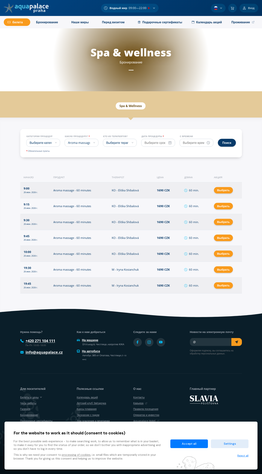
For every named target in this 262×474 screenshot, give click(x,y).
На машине (87, 340)
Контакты (139, 397)
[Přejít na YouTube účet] (161, 342)
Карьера (140, 403)
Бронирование (177, 91)
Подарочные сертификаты (36, 421)
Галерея (25, 409)
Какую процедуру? (77, 136)
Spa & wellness (85, 91)
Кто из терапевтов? (115, 136)
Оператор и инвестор (146, 415)
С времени (186, 136)
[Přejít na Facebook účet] (137, 342)
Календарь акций (118, 91)
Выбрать (223, 190)
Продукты (148, 91)
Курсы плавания (87, 409)
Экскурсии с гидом (88, 415)
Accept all (189, 444)
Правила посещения (145, 409)
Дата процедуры (153, 136)
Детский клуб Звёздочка (91, 403)
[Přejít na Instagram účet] (149, 342)
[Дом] (26, 8)
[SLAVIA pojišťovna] (204, 400)
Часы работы (28, 403)
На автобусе (88, 351)
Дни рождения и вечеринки (93, 421)
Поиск (226, 143)
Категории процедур (40, 136)
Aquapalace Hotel (146, 421)
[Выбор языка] (218, 8)
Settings (230, 444)
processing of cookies (76, 455)
